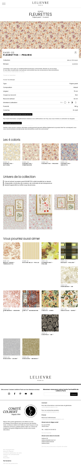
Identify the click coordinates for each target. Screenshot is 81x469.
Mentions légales (8, 451)
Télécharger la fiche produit (12, 123)
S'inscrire (74, 394)
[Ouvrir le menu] (6, 3)
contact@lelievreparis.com (50, 407)
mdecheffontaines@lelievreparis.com (53, 419)
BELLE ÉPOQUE (72, 60)
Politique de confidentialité (11, 454)
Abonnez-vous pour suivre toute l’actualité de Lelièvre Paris (60, 390)
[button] (11, 154)
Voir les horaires (46, 433)
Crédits (5, 456)
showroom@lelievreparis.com (50, 412)
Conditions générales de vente (12, 453)
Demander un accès (18, 71)
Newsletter (6, 458)
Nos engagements (8, 449)
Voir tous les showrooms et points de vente (54, 446)
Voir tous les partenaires (10, 463)
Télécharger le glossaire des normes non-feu (17, 114)
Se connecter (7, 71)
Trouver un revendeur (9, 75)
